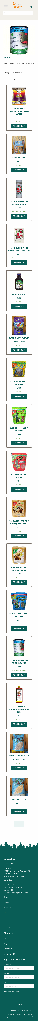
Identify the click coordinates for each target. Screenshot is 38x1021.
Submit (19, 1005)
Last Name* (19, 976)
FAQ (5, 938)
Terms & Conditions (24, 1010)
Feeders (7, 902)
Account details (9, 928)
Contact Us (8, 949)
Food (5, 913)
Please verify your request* (18, 995)
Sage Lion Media (28, 1017)
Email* (19, 985)
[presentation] (18, 996)
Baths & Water (9, 908)
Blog (5, 944)
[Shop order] (19, 79)
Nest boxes (8, 923)
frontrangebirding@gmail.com (15, 876)
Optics (6, 918)
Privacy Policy (11, 1010)
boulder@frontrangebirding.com (16, 893)
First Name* (19, 967)
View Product (19, 126)
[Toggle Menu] (6, 6)
